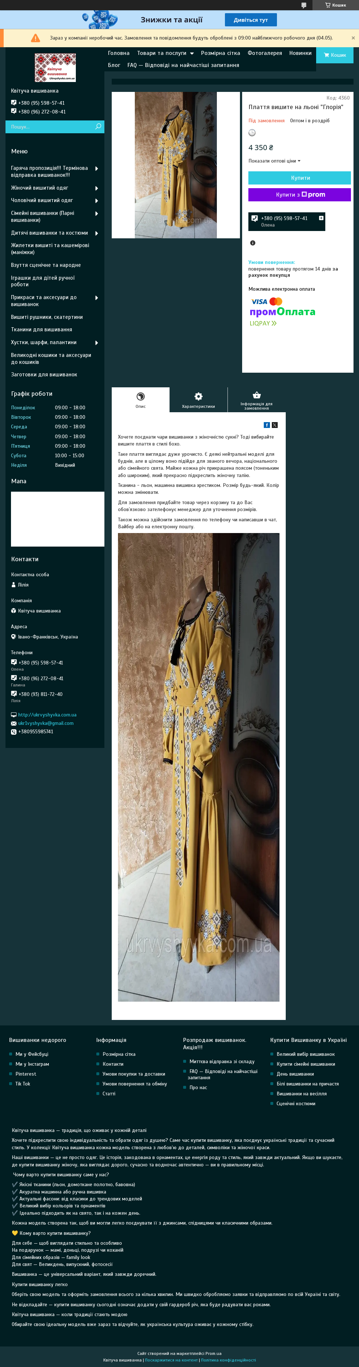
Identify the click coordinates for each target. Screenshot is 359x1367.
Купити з (300, 194)
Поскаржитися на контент (171, 1360)
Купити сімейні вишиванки (306, 1064)
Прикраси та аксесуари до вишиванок (44, 301)
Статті (109, 1094)
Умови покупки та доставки (134, 1074)
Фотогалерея (265, 53)
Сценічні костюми (296, 1103)
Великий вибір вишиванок (306, 1054)
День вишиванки (295, 1074)
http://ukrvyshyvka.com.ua (47, 715)
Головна (119, 53)
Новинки (300, 53)
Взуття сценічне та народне (46, 265)
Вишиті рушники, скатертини (47, 317)
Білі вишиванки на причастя (308, 1084)
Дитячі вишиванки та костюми (49, 233)
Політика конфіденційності (228, 1360)
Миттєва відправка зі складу (222, 1061)
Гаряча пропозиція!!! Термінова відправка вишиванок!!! (49, 171)
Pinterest (25, 1074)
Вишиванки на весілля (302, 1094)
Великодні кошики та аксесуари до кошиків (51, 358)
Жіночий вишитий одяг (39, 188)
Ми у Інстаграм (32, 1064)
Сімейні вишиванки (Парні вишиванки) (42, 216)
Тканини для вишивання (41, 329)
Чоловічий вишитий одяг (42, 200)
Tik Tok (22, 1084)
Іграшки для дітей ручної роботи (42, 281)
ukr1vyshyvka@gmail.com (46, 723)
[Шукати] (98, 126)
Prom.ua (214, 1353)
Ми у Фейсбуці (31, 1054)
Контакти (113, 1064)
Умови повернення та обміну (135, 1084)
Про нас (198, 1087)
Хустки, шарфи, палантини (44, 342)
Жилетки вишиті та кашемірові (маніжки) (50, 249)
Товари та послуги (161, 53)
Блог (114, 65)
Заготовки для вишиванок (44, 374)
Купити (300, 178)
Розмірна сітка (220, 53)
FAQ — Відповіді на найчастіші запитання (183, 65)
